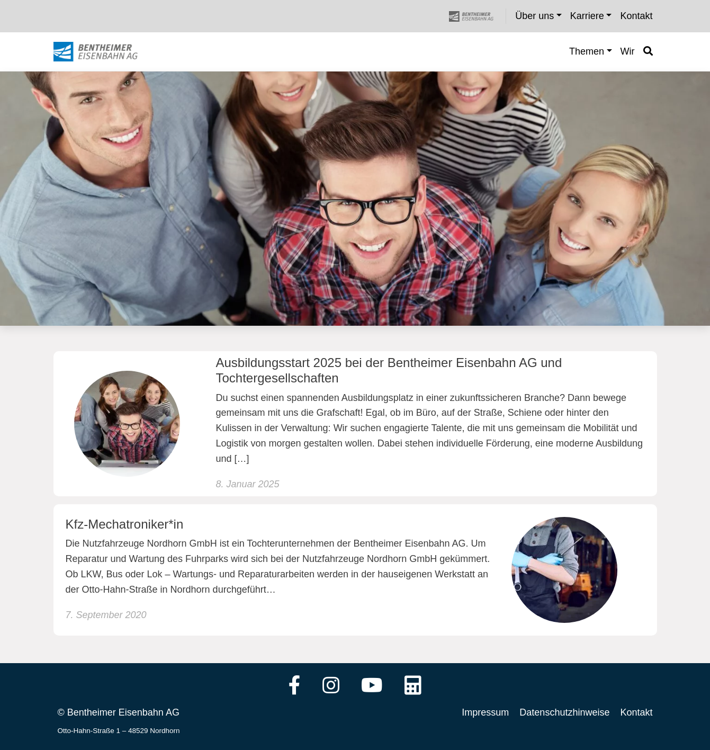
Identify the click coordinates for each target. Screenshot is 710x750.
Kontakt (636, 712)
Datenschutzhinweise (564, 712)
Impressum (485, 712)
